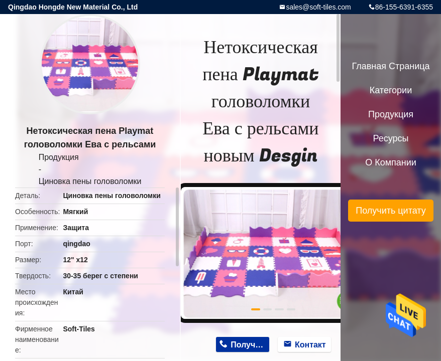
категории (391, 90)
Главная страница (390, 66)
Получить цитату (391, 211)
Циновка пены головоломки (90, 181)
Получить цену (250, 344)
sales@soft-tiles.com (318, 7)
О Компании (390, 162)
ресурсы (391, 138)
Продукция (59, 157)
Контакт (310, 344)
